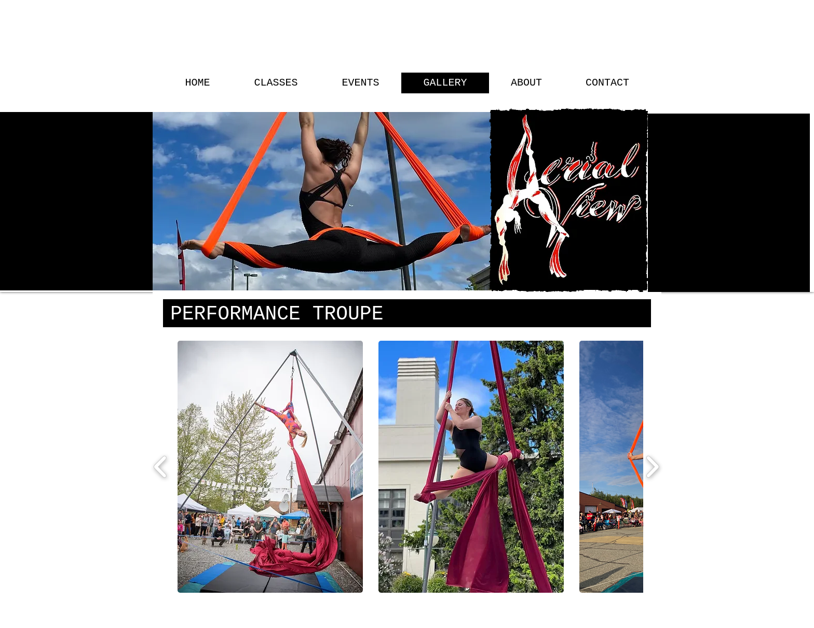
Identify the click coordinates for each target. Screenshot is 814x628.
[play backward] (160, 466)
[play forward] (652, 466)
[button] (270, 467)
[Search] (650, 146)
